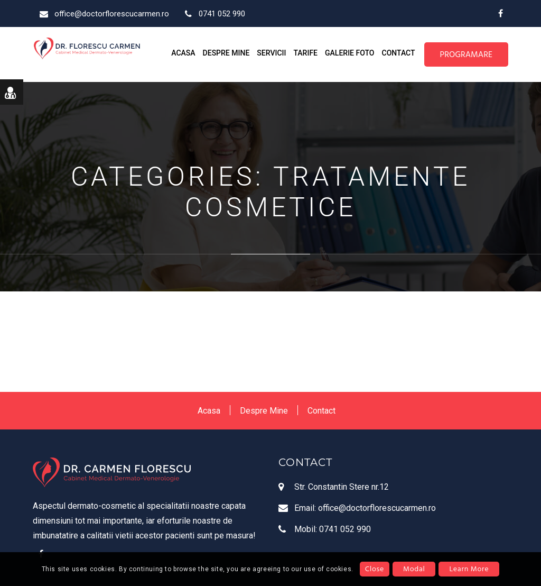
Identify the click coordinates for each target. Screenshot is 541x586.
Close (374, 569)
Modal (414, 569)
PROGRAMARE (466, 54)
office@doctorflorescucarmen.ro (377, 508)
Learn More (469, 569)
